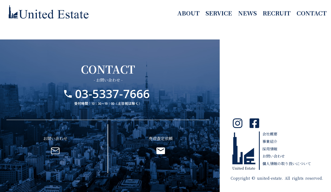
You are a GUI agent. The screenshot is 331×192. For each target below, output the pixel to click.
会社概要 (269, 134)
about (188, 13)
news (247, 13)
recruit (277, 13)
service (219, 13)
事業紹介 (269, 141)
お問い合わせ (273, 156)
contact (312, 13)
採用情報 (269, 148)
